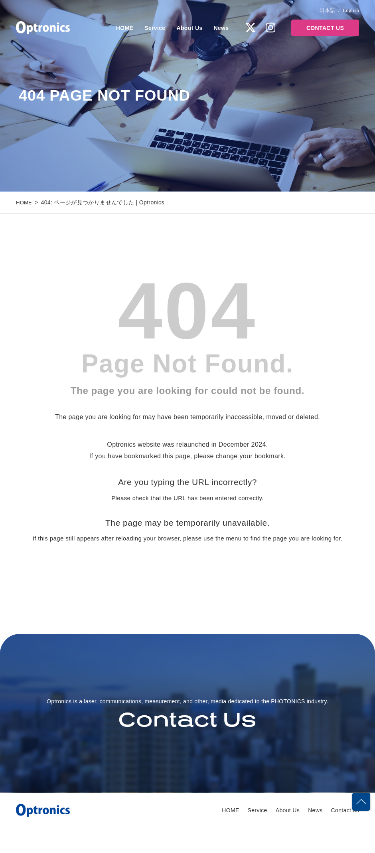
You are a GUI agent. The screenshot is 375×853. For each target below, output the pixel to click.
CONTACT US (325, 28)
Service (154, 28)
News (221, 28)
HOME (124, 28)
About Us (190, 28)
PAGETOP (360, 795)
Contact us (345, 835)
